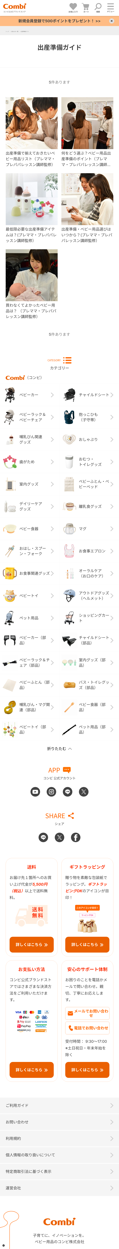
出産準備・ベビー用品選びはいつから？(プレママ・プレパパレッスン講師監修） (86, 235)
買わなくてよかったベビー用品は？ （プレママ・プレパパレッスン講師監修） (31, 311)
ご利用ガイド (17, 1070)
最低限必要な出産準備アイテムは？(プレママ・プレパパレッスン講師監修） (31, 235)
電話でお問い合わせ (91, 992)
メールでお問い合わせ (91, 977)
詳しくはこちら (29, 909)
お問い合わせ (17, 1086)
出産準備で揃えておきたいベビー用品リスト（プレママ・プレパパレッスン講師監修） (30, 159)
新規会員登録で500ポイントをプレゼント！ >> (59, 21)
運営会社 (13, 1152)
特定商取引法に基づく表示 (28, 1136)
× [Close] (111, 21)
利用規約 (13, 1103)
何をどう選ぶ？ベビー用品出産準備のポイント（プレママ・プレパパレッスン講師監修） (86, 162)
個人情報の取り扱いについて (30, 1119)
